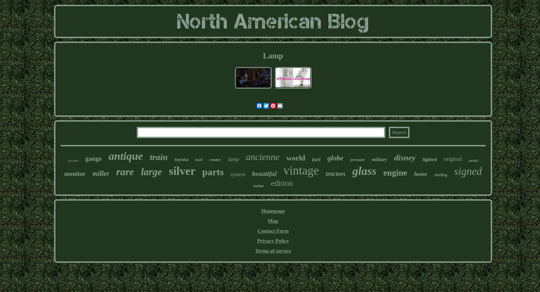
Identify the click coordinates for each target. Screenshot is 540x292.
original (453, 159)
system (238, 174)
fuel (316, 159)
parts (213, 172)
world (295, 158)
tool (198, 159)
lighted (430, 159)
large (151, 171)
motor (258, 186)
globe (336, 158)
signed (468, 171)
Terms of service (273, 251)
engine (395, 172)
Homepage (273, 211)
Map (273, 221)
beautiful (264, 173)
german (73, 160)
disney (405, 157)
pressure (357, 159)
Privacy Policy (273, 241)
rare (125, 171)
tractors (335, 173)
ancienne (262, 157)
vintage (301, 170)
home (420, 174)
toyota (181, 159)
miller (101, 173)
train (159, 157)
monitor (75, 173)
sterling (440, 174)
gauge (93, 158)
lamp (233, 159)
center (215, 159)
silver (182, 171)
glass (364, 171)
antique (125, 156)
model (473, 160)
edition (282, 183)
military (379, 159)
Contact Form (273, 231)
